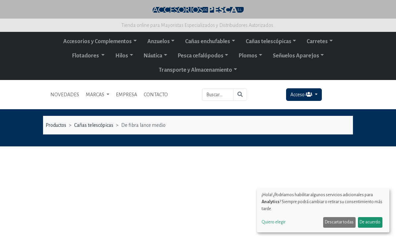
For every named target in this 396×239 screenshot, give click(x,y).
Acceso (301, 94)
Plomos (248, 56)
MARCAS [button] (95, 94)
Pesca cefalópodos (200, 56)
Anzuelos (158, 41)
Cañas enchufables (207, 41)
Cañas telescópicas (268, 41)
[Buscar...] (217, 94)
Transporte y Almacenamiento (195, 70)
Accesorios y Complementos (97, 41)
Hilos (121, 56)
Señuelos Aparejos (296, 56)
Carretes (317, 41)
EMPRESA (126, 94)
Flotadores (86, 56)
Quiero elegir (273, 222)
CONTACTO (156, 94)
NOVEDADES (64, 94)
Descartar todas (339, 222)
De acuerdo (370, 222)
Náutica (153, 56)
